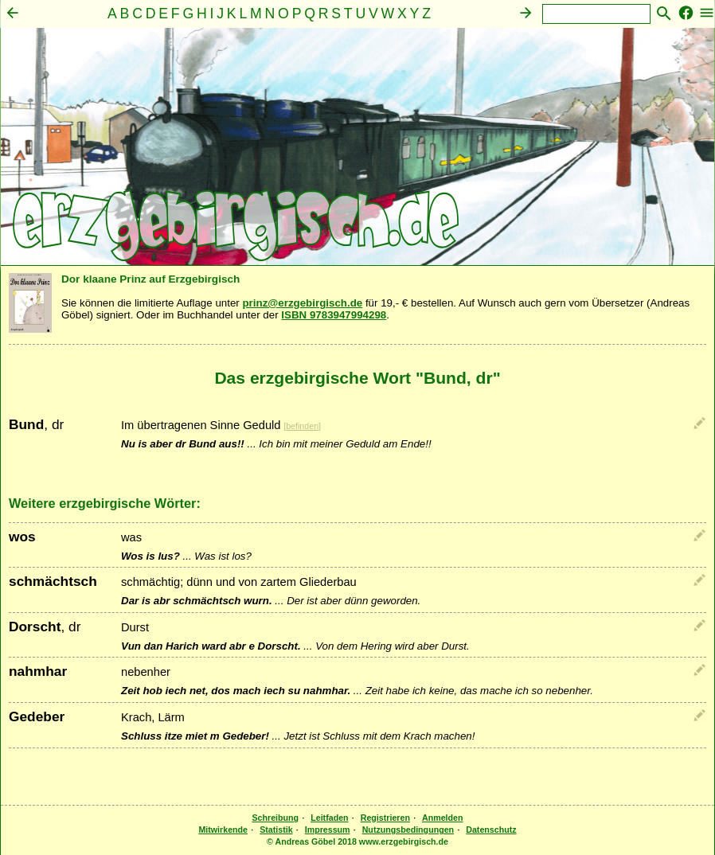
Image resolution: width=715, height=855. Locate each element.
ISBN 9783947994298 (333, 315)
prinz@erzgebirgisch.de (302, 303)
